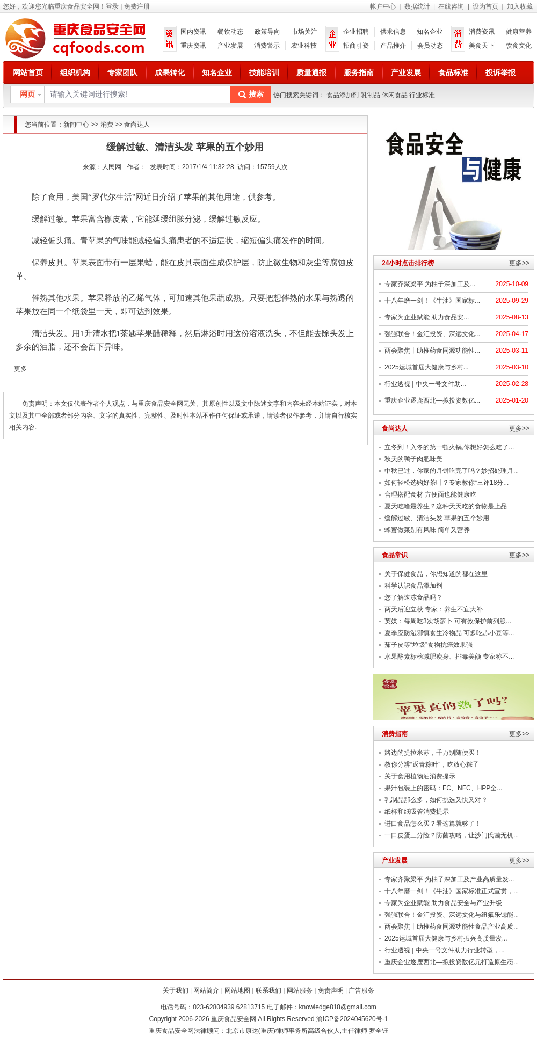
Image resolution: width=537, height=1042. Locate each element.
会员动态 (430, 45)
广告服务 (361, 990)
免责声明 (331, 990)
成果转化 (170, 72)
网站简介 (206, 990)
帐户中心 (383, 6)
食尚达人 (137, 124)
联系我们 (268, 990)
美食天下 (482, 45)
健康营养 (519, 31)
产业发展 (230, 45)
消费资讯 (482, 31)
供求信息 (393, 31)
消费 (106, 124)
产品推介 (393, 45)
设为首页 (485, 6)
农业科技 (304, 45)
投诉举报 (500, 72)
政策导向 (267, 31)
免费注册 (137, 6)
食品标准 (453, 72)
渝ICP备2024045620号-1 (352, 1019)
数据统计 (417, 6)
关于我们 (175, 990)
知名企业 (429, 31)
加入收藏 (520, 6)
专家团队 (122, 72)
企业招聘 (356, 31)
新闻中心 (76, 124)
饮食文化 (519, 45)
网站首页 (28, 72)
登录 (112, 6)
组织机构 (75, 72)
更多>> (519, 263)
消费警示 (267, 45)
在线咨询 (451, 6)
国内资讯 (193, 31)
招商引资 (356, 45)
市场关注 (304, 31)
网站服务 (300, 990)
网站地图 (237, 990)
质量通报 (311, 72)
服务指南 (359, 72)
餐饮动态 (230, 31)
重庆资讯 (193, 45)
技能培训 (264, 72)
